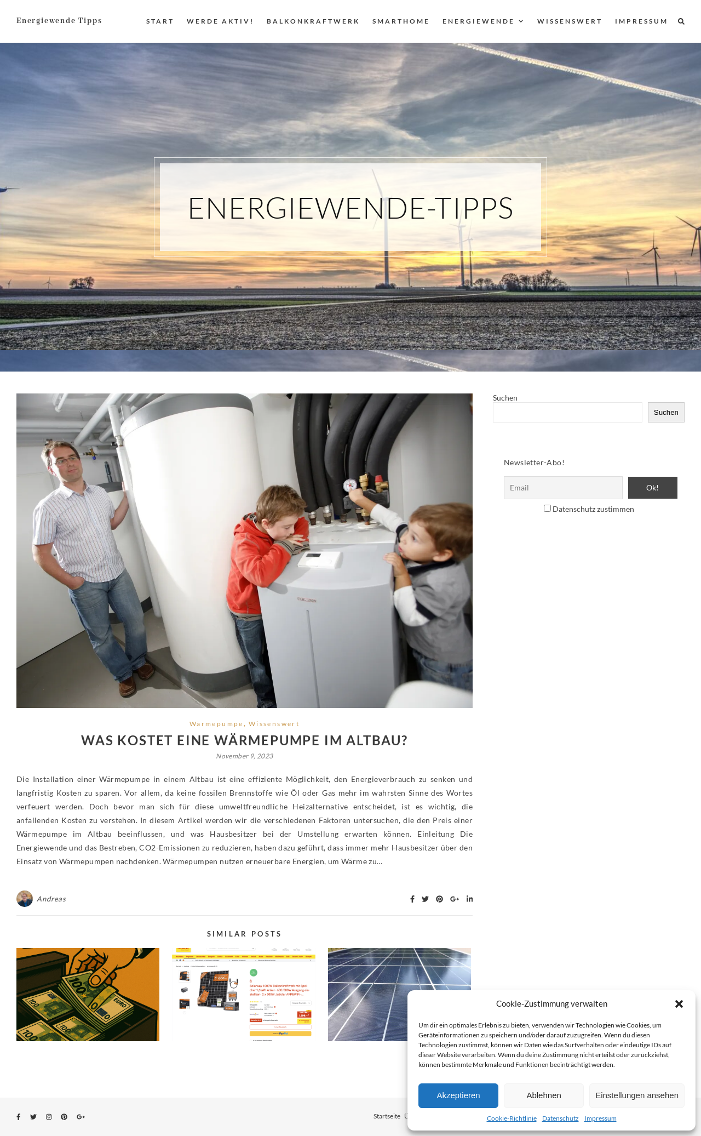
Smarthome (401, 21)
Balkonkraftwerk (313, 21)
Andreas (51, 898)
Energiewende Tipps (59, 21)
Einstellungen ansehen (637, 1095)
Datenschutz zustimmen (593, 508)
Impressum (600, 1118)
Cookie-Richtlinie (512, 1118)
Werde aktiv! (220, 21)
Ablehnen (543, 1095)
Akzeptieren (458, 1095)
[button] (679, 1003)
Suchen (505, 397)
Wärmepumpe (216, 724)
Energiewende (479, 21)
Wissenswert (569, 21)
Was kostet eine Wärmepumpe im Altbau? (244, 740)
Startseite (387, 1116)
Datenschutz (560, 1118)
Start (160, 21)
